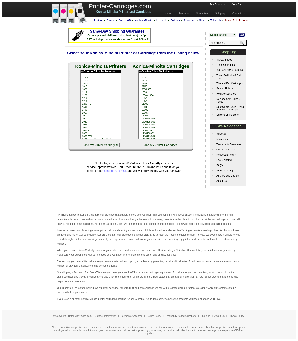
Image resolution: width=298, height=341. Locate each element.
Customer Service (226, 149)
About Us (221, 181)
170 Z (101, 80)
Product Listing (224, 170)
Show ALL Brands (236, 20)
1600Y (161, 115)
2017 (101, 113)
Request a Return (226, 154)
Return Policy (154, 315)
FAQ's (219, 165)
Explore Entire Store (227, 114)
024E (161, 83)
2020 (101, 121)
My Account (217, 4)
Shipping (205, 315)
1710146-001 (161, 118)
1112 (101, 92)
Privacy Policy (236, 315)
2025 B (101, 127)
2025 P (101, 130)
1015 (101, 86)
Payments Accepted (131, 315)
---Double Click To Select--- (101, 71)
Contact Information (106, 315)
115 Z (101, 77)
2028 (101, 133)
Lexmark (161, 20)
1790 (101, 110)
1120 (101, 95)
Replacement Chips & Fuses (228, 100)
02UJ (161, 86)
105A (161, 98)
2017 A (101, 115)
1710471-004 (161, 136)
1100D (161, 104)
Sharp (202, 20)
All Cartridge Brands (227, 175)
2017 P (101, 118)
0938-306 (161, 89)
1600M (161, 113)
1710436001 (161, 133)
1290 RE (101, 104)
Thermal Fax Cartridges (229, 83)
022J (161, 80)
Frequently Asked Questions (181, 315)
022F (161, 77)
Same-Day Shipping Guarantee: (118, 31)
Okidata (175, 20)
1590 (101, 107)
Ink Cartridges (224, 59)
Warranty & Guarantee (228, 144)
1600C (161, 110)
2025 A (101, 124)
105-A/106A (161, 95)
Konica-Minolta (144, 20)
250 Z (101, 83)
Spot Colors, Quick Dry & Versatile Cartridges (230, 108)
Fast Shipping (224, 160)
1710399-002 (161, 121)
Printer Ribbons (225, 88)
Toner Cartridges (225, 64)
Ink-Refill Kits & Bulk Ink (229, 70)
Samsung (189, 20)
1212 (101, 98)
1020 (101, 89)
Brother (98, 20)
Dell (120, 20)
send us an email (115, 170)
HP (129, 20)
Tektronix (215, 20)
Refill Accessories (226, 93)
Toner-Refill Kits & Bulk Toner (229, 77)
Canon (110, 20)
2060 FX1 (101, 136)
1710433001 (161, 130)
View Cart (237, 4)
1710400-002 (161, 124)
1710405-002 (161, 127)
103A (161, 92)
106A (161, 101)
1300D (161, 107)
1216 (101, 101)
